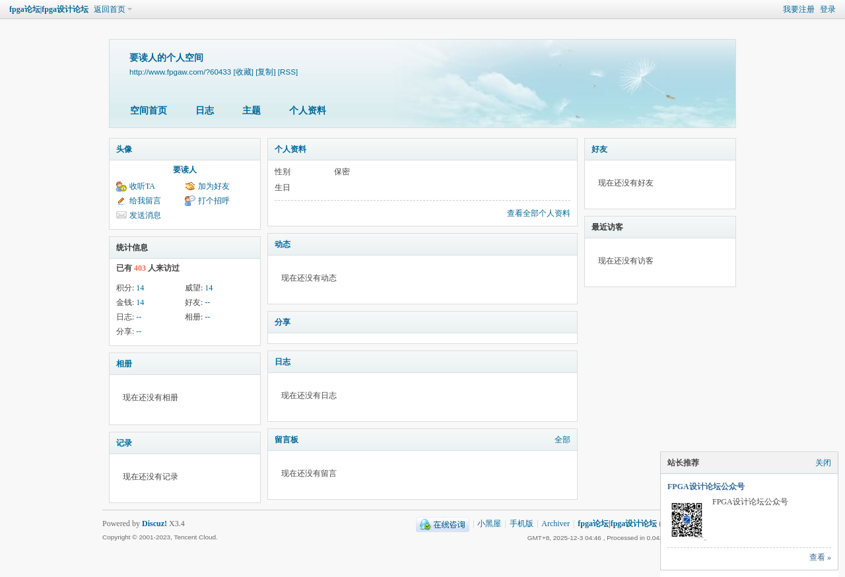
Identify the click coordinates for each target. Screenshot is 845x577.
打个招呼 (214, 200)
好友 (599, 149)
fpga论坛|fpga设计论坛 (48, 9)
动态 (282, 244)
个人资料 (307, 111)
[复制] (265, 71)
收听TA (142, 186)
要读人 (185, 169)
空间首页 (148, 111)
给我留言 (145, 200)
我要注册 (799, 9)
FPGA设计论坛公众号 (706, 486)
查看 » (820, 557)
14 (140, 287)
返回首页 (109, 9)
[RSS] (288, 71)
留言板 (286, 439)
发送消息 (145, 215)
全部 (562, 439)
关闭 (823, 462)
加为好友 (214, 186)
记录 (124, 443)
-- (207, 302)
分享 (282, 322)
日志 (204, 111)
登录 (828, 9)
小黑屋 (489, 523)
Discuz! (154, 523)
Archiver (555, 523)
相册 (124, 363)
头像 (124, 149)
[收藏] (243, 71)
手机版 (521, 523)
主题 (251, 111)
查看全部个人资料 (538, 213)
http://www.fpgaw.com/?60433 (180, 71)
